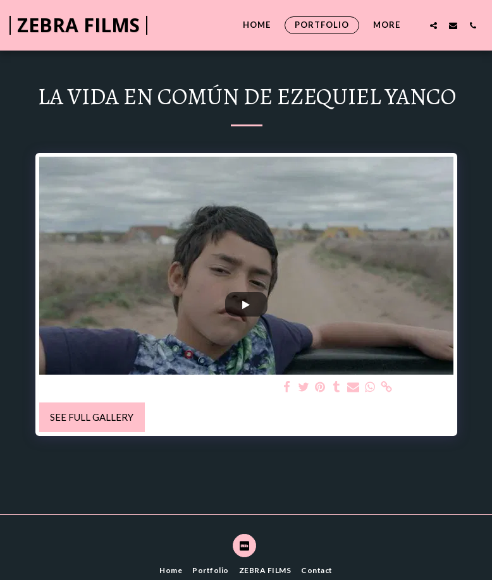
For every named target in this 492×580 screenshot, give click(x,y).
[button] (433, 25)
